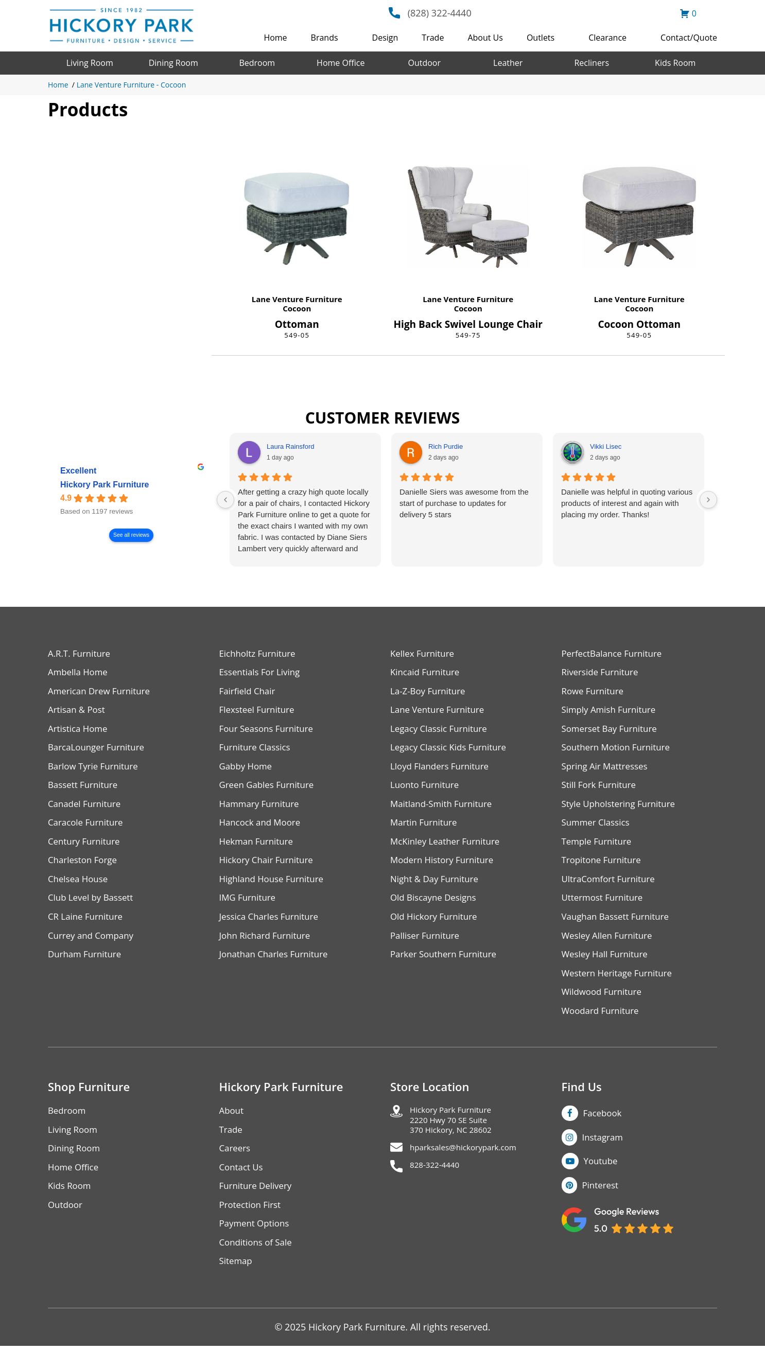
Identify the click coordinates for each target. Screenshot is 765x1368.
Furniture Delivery (258, 1205)
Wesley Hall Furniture (608, 967)
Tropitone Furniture (604, 869)
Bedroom (257, 62)
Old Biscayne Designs (436, 908)
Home (275, 37)
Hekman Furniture (258, 849)
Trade (433, 37)
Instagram (605, 1153)
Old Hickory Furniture (436, 928)
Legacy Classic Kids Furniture (452, 752)
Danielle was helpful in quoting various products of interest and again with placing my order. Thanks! (626, 503)
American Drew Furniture (102, 693)
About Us (485, 37)
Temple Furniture (599, 849)
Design (385, 37)
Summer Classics (598, 830)
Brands (324, 37)
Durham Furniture (87, 967)
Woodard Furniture (603, 1025)
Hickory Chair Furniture (269, 869)
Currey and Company (94, 947)
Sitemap (237, 1283)
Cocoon (297, 308)
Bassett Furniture (85, 791)
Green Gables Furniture (270, 791)
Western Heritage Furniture (621, 986)
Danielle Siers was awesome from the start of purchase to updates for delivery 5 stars (464, 503)
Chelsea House (80, 889)
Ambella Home (80, 673)
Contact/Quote (688, 37)
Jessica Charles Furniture (272, 928)
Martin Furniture (425, 830)
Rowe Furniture (595, 693)
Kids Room (675, 62)
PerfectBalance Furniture (615, 654)
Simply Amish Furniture (612, 712)
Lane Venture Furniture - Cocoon (131, 85)
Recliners (591, 62)
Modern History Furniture (445, 869)
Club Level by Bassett (93, 908)
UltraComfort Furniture (612, 889)
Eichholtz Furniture (260, 654)
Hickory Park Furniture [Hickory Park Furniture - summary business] (104, 484)
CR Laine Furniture (88, 928)
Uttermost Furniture (605, 908)
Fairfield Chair (249, 693)
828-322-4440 (439, 1189)
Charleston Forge (84, 869)
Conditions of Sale (258, 1263)
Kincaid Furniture (427, 673)
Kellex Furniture (424, 654)
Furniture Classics (257, 752)
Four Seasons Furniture (269, 732)
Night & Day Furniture (437, 889)
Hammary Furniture (262, 810)
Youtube (602, 1178)
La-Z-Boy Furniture (430, 693)
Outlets (540, 37)
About (232, 1126)
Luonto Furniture (426, 791)
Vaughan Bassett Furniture (619, 928)
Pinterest (602, 1203)
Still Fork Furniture (601, 791)
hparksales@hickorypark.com (473, 1170)
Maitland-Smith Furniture (444, 810)
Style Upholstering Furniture (622, 810)
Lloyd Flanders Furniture (442, 771)
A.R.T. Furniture (81, 654)
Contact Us (242, 1185)
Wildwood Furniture (604, 1006)
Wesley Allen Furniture (610, 947)
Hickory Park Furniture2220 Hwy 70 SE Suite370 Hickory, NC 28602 (458, 1138)
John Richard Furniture (268, 947)
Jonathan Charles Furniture (277, 967)
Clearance (607, 37)
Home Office (340, 62)
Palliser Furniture (427, 947)
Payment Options (256, 1244)
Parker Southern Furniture (446, 967)
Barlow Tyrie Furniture (96, 771)
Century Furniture (86, 849)
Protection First (252, 1224)
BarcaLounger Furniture (99, 752)
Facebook (603, 1129)
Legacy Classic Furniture (442, 732)
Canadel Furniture (87, 810)
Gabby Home (247, 771)
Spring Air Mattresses (608, 771)
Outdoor (424, 62)
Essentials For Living (262, 673)
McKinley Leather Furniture (448, 849)
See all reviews (131, 535)
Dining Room (173, 62)
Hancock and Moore (262, 830)
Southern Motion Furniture (619, 752)
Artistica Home (79, 732)
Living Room (89, 62)
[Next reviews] (708, 499)
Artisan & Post (78, 712)
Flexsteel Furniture (259, 712)
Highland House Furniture (275, 889)
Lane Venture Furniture (297, 299)
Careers (236, 1165)
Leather (508, 62)
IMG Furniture (249, 908)
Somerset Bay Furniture (613, 732)
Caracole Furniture (88, 830)
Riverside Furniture (603, 673)
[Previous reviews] (225, 499)
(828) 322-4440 (440, 13)
